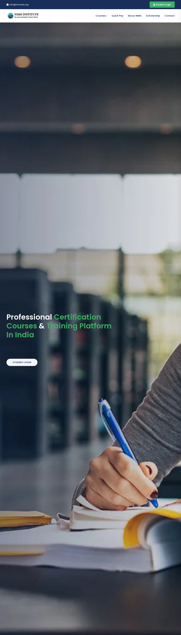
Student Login (162, 4)
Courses (101, 15)
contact (169, 15)
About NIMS (134, 15)
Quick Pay (117, 15)
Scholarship (153, 15)
